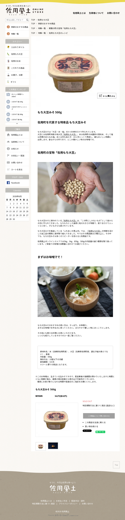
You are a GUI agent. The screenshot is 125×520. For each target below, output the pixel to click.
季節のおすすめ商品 (46, 23)
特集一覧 (42, 28)
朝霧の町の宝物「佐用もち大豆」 (63, 28)
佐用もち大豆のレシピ (58, 33)
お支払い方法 (61, 500)
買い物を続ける (91, 426)
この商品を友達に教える (95, 422)
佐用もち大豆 (43, 19)
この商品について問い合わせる (99, 416)
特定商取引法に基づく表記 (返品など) (99, 405)
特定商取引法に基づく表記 (43, 503)
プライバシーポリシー (68, 503)
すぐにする (107, 95)
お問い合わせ (113, 12)
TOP (33, 19)
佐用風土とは (79, 12)
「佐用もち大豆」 (69, 134)
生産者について (96, 12)
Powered (63, 515)
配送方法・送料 (78, 500)
